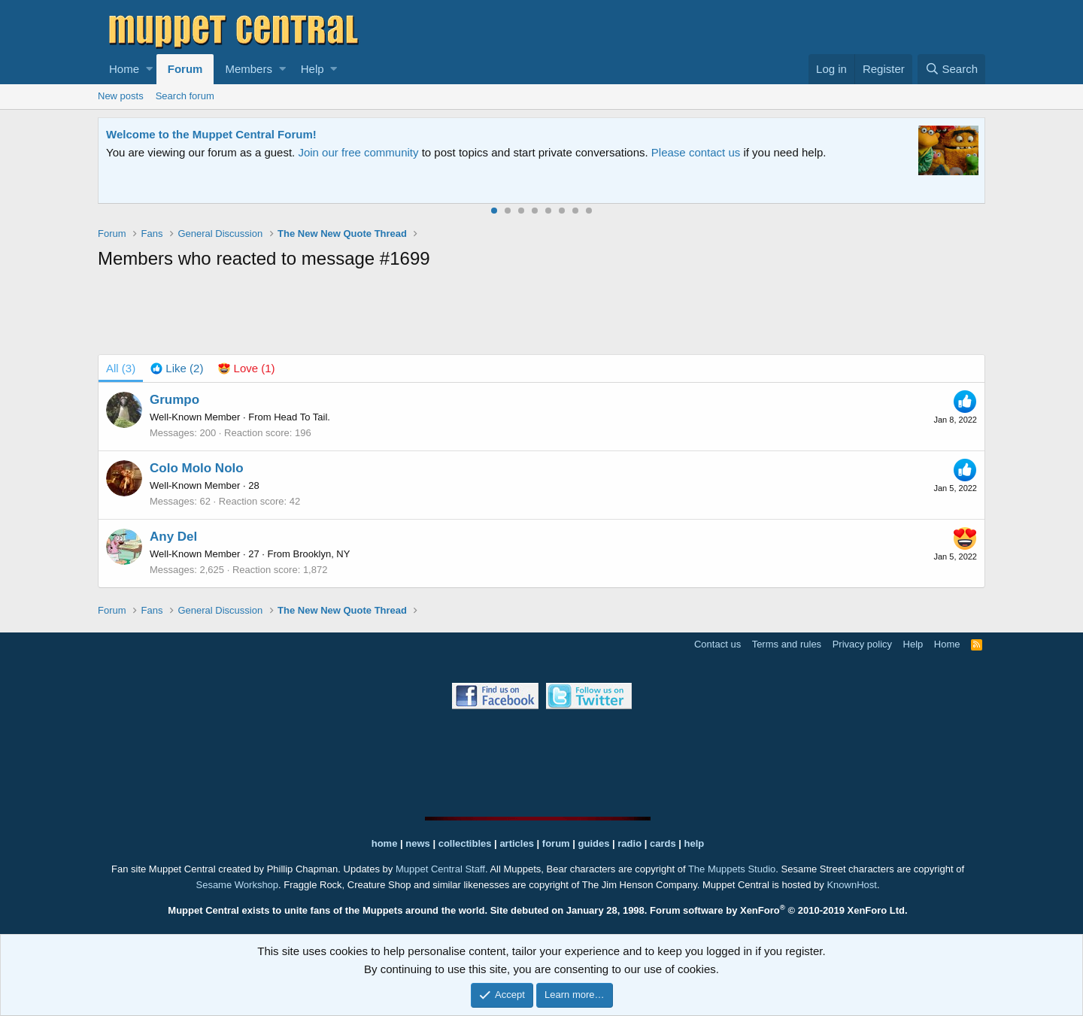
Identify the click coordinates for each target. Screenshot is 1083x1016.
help (694, 843)
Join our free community (358, 152)
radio (629, 843)
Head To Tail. (302, 417)
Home (124, 68)
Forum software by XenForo (779, 910)
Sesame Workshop (237, 884)
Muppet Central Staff (440, 869)
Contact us (717, 644)
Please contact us (695, 152)
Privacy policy (862, 644)
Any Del (173, 536)
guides (594, 843)
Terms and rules (786, 644)
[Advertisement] (541, 315)
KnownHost (851, 884)
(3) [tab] (120, 368)
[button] (149, 69)
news (417, 843)
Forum (185, 68)
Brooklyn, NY (321, 554)
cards (663, 843)
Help (312, 68)
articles (517, 843)
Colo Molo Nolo (197, 468)
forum (556, 843)
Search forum (185, 96)
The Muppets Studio (731, 869)
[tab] (177, 368)
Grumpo (174, 400)
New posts (121, 96)
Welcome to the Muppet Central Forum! (211, 134)
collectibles (465, 843)
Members (248, 68)
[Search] (951, 69)
